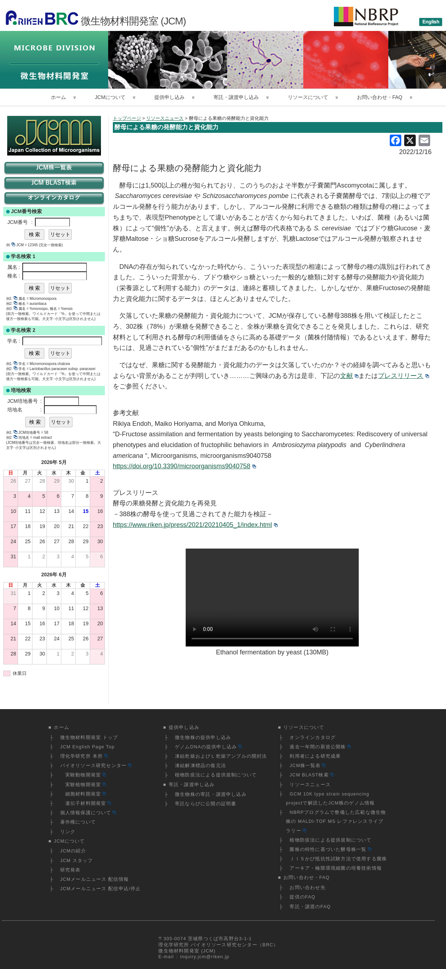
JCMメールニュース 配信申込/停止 (100, 888)
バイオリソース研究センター (96, 765)
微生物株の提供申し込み (203, 737)
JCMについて (110, 97)
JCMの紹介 (73, 850)
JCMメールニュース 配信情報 (94, 879)
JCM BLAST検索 (312, 775)
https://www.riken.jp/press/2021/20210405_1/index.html (195, 524)
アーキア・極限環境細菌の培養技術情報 (336, 868)
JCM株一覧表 (308, 765)
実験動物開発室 (83, 775)
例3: (11, 309)
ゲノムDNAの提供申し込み (208, 746)
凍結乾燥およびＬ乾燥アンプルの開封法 (221, 756)
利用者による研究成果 (315, 756)
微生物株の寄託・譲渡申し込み (211, 794)
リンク (68, 831)
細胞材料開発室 (83, 794)
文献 (349, 375)
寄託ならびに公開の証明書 (205, 803)
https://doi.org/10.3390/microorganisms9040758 (184, 466)
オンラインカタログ (313, 737)
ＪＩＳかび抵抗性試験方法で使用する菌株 (338, 858)
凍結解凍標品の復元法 (200, 765)
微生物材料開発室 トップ (89, 737)
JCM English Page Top (87, 746)
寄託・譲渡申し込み (236, 97)
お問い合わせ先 (307, 887)
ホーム (58, 97)
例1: (11, 299)
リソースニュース (310, 784)
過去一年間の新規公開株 (320, 746)
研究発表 (70, 870)
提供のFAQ (302, 897)
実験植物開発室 (83, 784)
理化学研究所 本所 (84, 756)
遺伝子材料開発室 (85, 803)
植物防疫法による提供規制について (216, 775)
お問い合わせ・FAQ (379, 97)
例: (11, 245)
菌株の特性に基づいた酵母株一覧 (330, 849)
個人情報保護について (88, 812)
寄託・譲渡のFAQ (310, 906)
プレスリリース (403, 375)
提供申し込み (169, 97)
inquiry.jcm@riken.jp (204, 956)
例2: (11, 304)
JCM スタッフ (76, 860)
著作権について (78, 822)
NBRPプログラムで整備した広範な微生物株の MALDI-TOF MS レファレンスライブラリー (336, 821)
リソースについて (308, 97)
